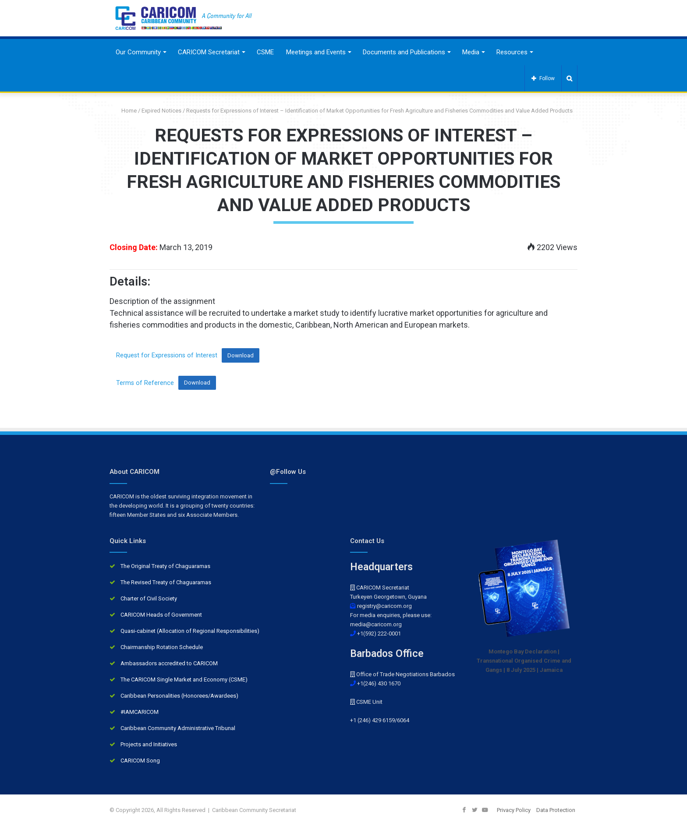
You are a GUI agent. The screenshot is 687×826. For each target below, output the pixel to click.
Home (126, 110)
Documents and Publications (404, 52)
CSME (265, 52)
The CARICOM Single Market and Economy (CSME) (184, 679)
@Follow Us (288, 472)
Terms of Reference (145, 382)
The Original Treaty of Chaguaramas (165, 566)
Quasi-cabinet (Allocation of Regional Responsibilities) (189, 631)
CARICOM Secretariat (209, 52)
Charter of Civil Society (148, 598)
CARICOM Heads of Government (161, 614)
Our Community (138, 52)
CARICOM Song (140, 760)
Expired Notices (161, 110)
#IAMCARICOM (139, 712)
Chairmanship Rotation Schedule (161, 647)
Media (470, 52)
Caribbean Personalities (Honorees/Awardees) (179, 695)
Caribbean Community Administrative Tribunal (177, 728)
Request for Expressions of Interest (166, 355)
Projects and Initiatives (148, 744)
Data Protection (555, 810)
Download (240, 355)
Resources (512, 52)
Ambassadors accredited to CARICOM (169, 663)
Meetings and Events (316, 52)
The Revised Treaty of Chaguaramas (165, 582)
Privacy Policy (514, 810)
